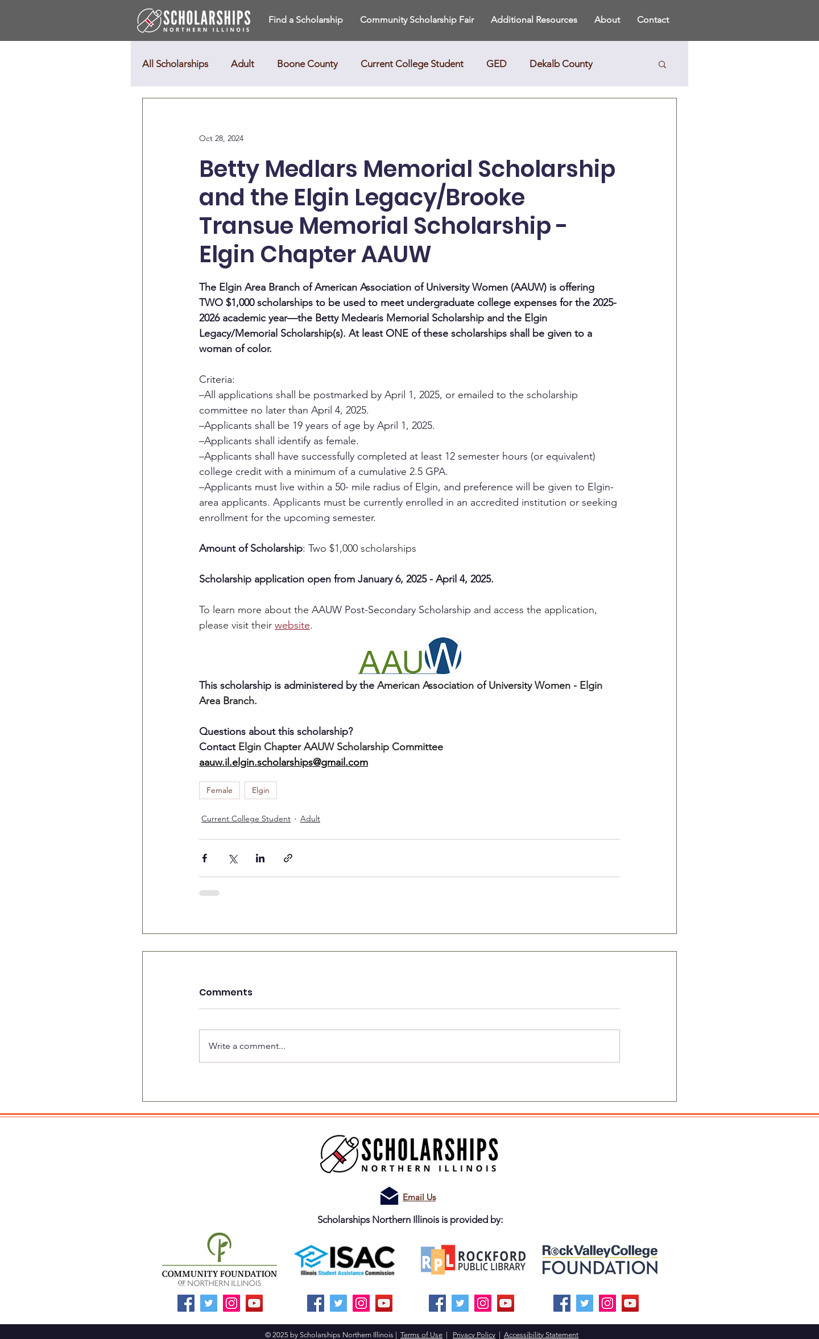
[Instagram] (231, 1303)
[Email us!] (389, 1196)
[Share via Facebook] (204, 858)
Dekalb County (561, 63)
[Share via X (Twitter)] (232, 858)
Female (219, 790)
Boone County (307, 63)
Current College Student (412, 63)
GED (496, 63)
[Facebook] (186, 1303)
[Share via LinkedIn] (260, 858)
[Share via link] (288, 858)
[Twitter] (208, 1303)
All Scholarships (175, 63)
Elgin (261, 790)
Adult (242, 63)
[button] (607, 19)
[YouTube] (254, 1303)
